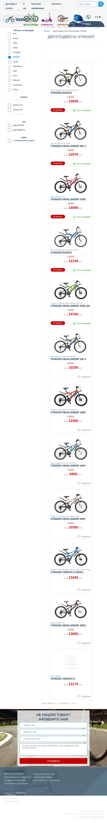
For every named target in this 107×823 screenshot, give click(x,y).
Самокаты (47, 25)
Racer (15, 38)
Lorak (15, 61)
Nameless (17, 66)
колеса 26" (18, 110)
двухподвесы (19, 130)
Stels (15, 43)
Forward (16, 52)
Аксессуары (79, 25)
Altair (15, 47)
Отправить (53, 761)
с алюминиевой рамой (23, 140)
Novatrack (17, 85)
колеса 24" (18, 105)
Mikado (16, 80)
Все (14, 33)
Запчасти (62, 25)
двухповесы (18, 125)
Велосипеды (30, 25)
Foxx (15, 75)
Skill (15, 71)
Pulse (15, 89)
